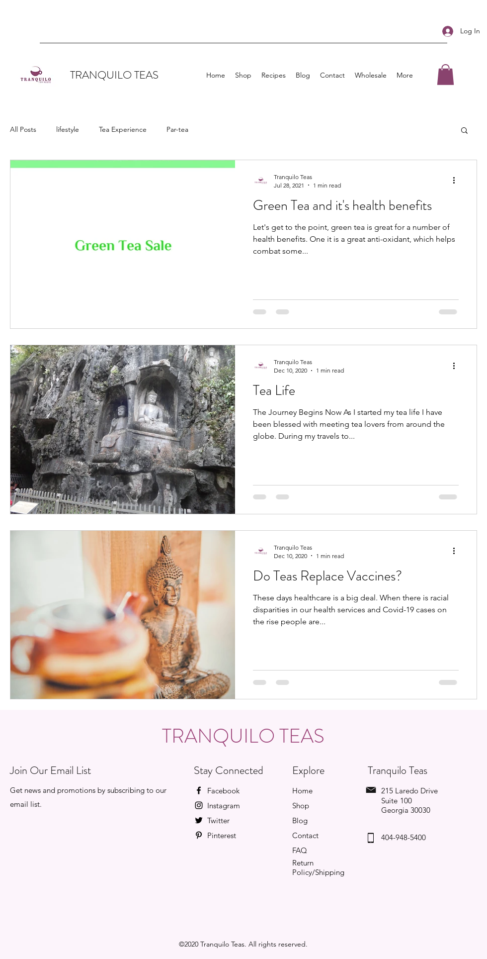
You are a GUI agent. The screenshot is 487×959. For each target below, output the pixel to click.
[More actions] (457, 181)
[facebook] (199, 790)
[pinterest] (199, 835)
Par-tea (177, 129)
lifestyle (67, 129)
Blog (300, 820)
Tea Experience (123, 129)
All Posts (23, 129)
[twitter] (199, 820)
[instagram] (199, 805)
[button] (445, 74)
